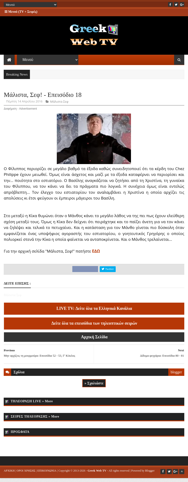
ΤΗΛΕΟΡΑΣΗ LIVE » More (32, 406)
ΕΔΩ (96, 256)
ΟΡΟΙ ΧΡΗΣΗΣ (26, 475)
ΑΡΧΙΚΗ (9, 475)
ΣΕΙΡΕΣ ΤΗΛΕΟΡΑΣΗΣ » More (35, 421)
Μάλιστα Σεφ (59, 106)
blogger (176, 377)
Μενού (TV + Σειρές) (21, 11)
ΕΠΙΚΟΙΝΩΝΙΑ (47, 475)
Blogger (150, 475)
